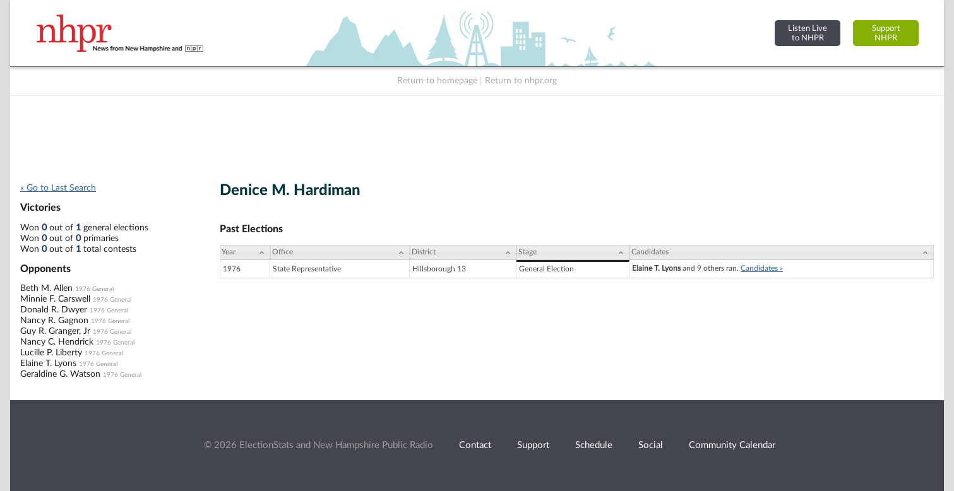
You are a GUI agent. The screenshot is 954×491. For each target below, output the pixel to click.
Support (533, 445)
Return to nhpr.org (521, 80)
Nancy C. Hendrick (56, 342)
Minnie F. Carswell (55, 299)
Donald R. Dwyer (53, 309)
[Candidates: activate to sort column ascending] (781, 252)
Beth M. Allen (46, 288)
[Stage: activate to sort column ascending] (572, 252)
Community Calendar (732, 445)
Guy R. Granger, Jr (55, 331)
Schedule (593, 445)
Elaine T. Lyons (48, 363)
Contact (475, 445)
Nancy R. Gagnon (54, 320)
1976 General (94, 289)
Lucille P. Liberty (51, 352)
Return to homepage (437, 80)
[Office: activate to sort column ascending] (340, 252)
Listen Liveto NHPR (807, 33)
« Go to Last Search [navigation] (58, 188)
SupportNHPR (886, 33)
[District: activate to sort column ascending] (463, 252)
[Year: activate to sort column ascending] (245, 252)
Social (650, 445)
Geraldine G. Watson (60, 374)
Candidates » (762, 268)
